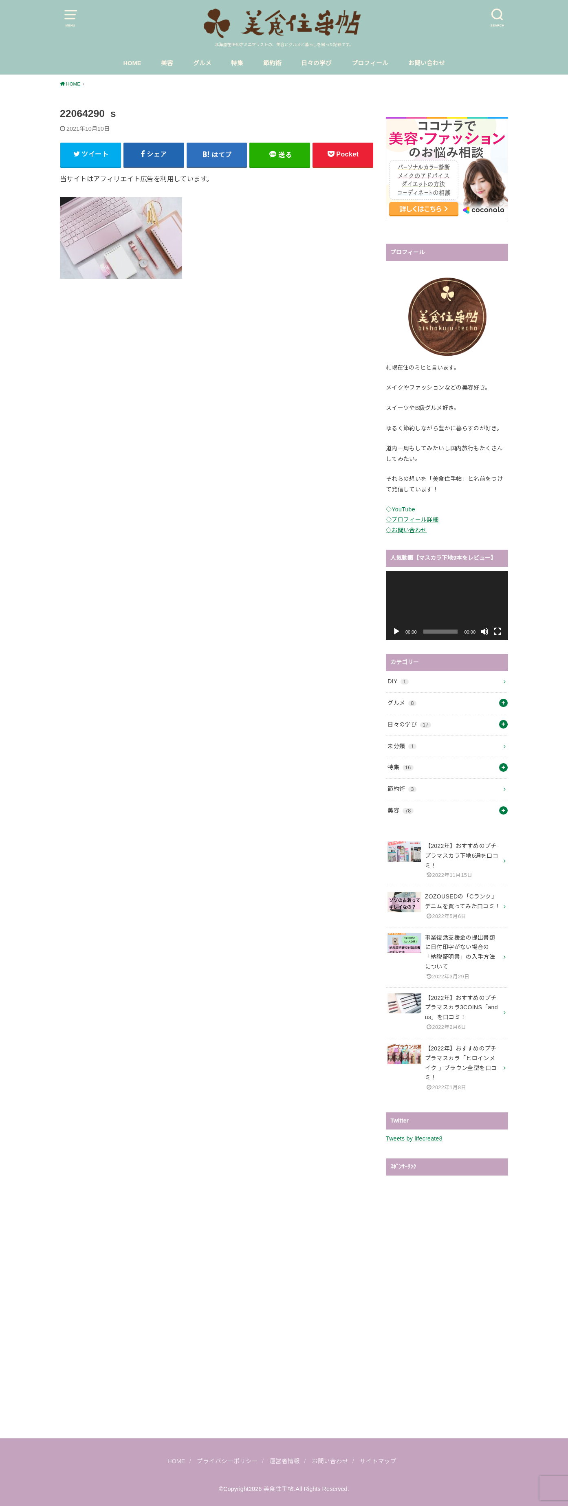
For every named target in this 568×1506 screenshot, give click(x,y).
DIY (398, 681)
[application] (447, 605)
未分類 (401, 746)
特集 (237, 63)
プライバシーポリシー (227, 1461)
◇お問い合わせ (406, 530)
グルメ (202, 63)
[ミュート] (484, 632)
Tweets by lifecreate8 (414, 1138)
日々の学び (316, 63)
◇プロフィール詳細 (412, 519)
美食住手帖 (278, 1489)
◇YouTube (400, 509)
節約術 (272, 63)
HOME (132, 63)
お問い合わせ (426, 63)
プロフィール (370, 63)
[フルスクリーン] (497, 632)
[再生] (396, 632)
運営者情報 (284, 1461)
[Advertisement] (217, 353)
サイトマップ (378, 1461)
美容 (167, 63)
